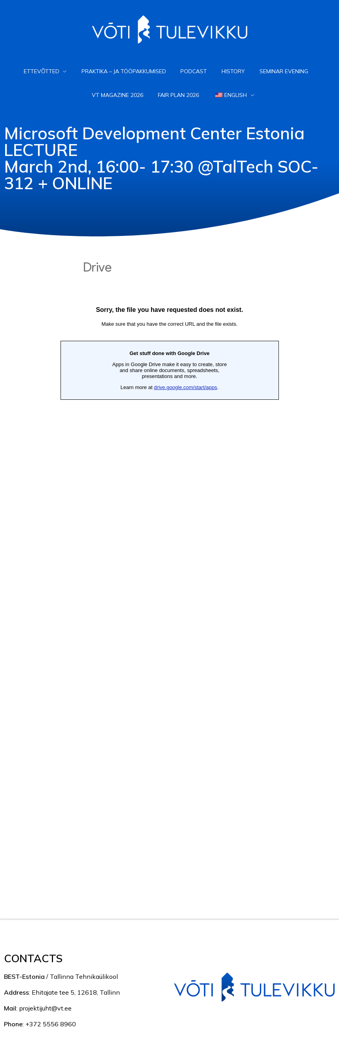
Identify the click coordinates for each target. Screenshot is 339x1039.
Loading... (169, 570)
